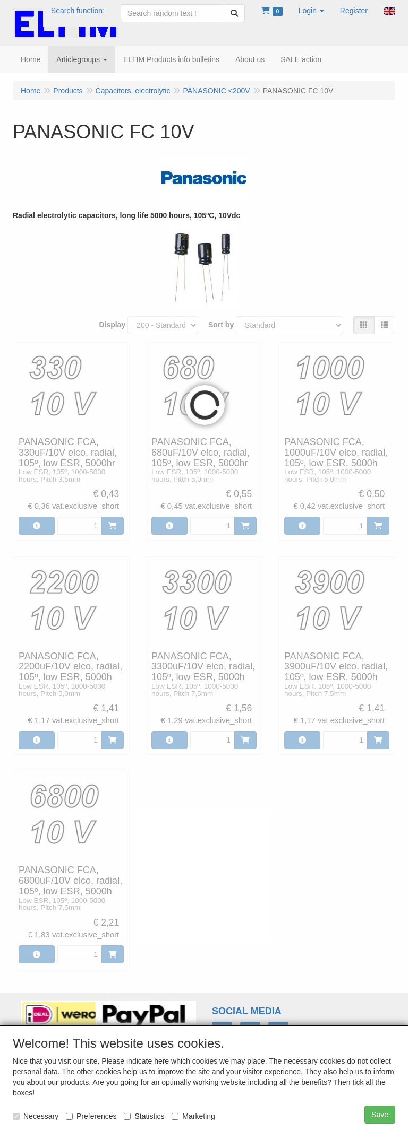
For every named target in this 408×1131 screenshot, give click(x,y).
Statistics (144, 1116)
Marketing (193, 1116)
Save (379, 1114)
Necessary (35, 1116)
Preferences (91, 1116)
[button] (311, 10)
